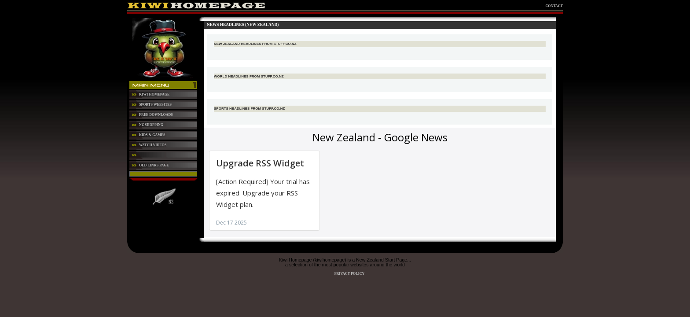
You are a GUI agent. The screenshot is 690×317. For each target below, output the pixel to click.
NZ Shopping (151, 125)
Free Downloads (156, 115)
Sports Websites (155, 105)
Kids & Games (152, 135)
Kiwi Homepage (154, 94)
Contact (554, 6)
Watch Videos (152, 145)
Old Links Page (154, 165)
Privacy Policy (349, 274)
